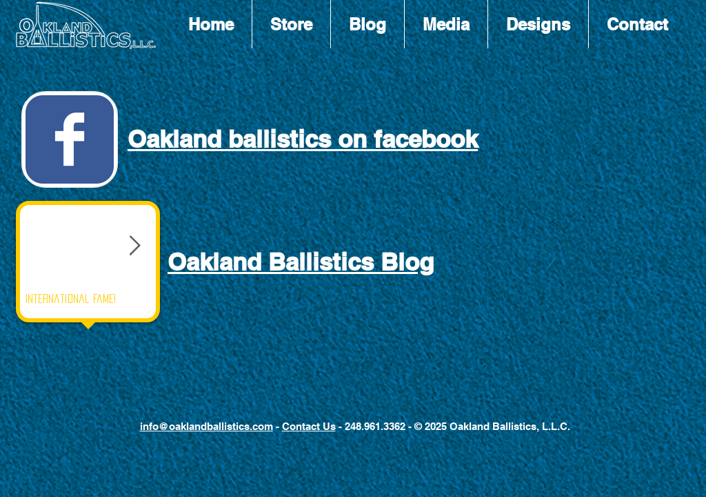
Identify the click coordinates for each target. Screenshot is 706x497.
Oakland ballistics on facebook (303, 138)
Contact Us (309, 426)
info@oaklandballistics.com (206, 426)
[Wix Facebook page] (70, 139)
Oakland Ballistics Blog (301, 261)
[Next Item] (134, 246)
